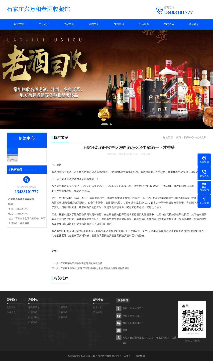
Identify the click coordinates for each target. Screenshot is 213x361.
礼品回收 (33, 312)
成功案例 (119, 24)
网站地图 (140, 356)
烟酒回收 (63, 312)
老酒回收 (63, 307)
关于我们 (44, 24)
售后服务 (144, 24)
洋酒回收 (63, 317)
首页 (178, 137)
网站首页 (19, 24)
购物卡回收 (34, 317)
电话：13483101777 (133, 315)
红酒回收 (33, 322)
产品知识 (19, 162)
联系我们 (194, 24)
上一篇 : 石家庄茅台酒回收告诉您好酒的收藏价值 (77, 263)
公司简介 (11, 307)
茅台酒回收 (34, 307)
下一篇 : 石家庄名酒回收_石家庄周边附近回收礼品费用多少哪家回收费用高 (90, 268)
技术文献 (19, 153)
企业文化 (11, 312)
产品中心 (69, 24)
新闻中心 (94, 24)
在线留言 (169, 24)
